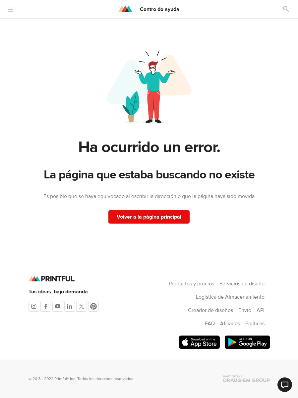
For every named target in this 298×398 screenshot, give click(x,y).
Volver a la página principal (149, 217)
